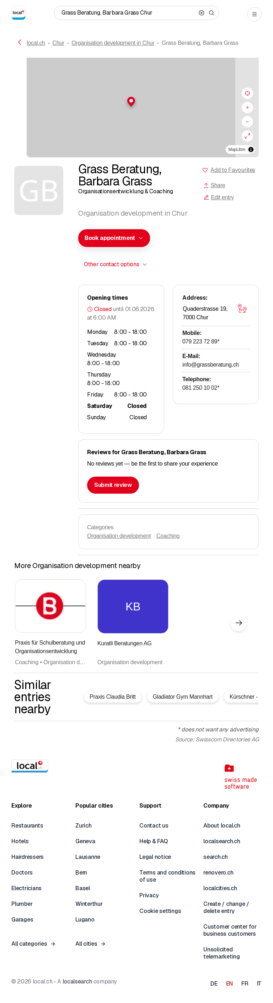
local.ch (36, 43)
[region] (136, 107)
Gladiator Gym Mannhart (183, 697)
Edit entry (219, 197)
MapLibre (237, 149)
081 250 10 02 (200, 388)
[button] (136, 101)
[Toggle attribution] (251, 149)
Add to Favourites (232, 170)
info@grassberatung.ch (210, 365)
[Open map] (242, 308)
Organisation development (119, 536)
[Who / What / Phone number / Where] (128, 13)
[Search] (211, 13)
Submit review (113, 485)
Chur (58, 43)
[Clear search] (201, 13)
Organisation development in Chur (112, 43)
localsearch (77, 981)
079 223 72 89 (200, 341)
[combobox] (114, 238)
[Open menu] (254, 14)
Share (214, 185)
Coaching (168, 536)
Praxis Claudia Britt (113, 697)
